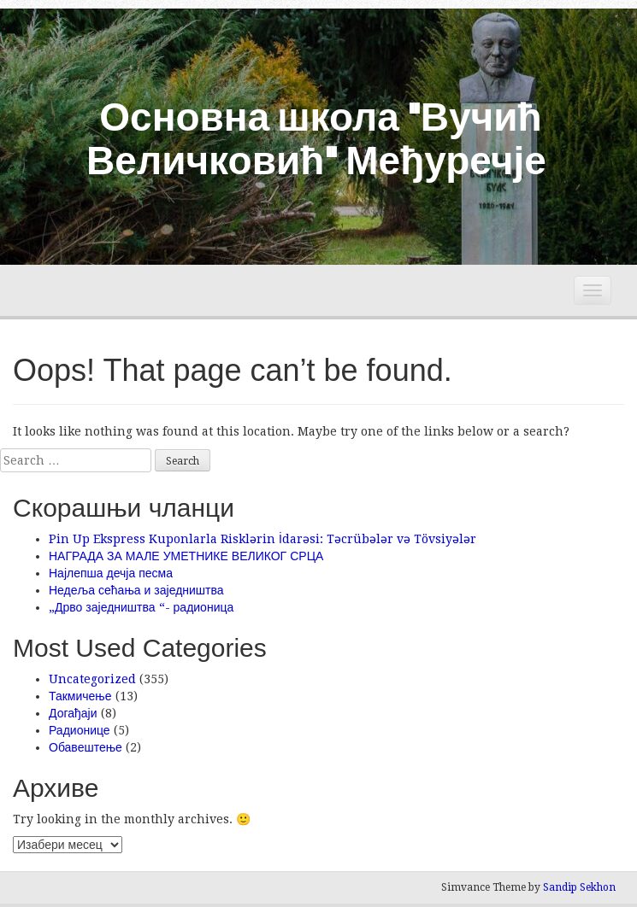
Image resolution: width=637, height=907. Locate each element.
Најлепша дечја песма (111, 573)
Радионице (79, 730)
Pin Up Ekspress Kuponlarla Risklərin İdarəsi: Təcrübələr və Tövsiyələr (262, 539)
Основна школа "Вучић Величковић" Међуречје (316, 136)
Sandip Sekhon (579, 887)
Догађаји (73, 713)
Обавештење (85, 747)
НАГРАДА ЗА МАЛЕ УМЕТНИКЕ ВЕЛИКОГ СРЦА (186, 556)
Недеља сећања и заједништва (136, 590)
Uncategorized (92, 679)
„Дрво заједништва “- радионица (141, 607)
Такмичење (80, 696)
